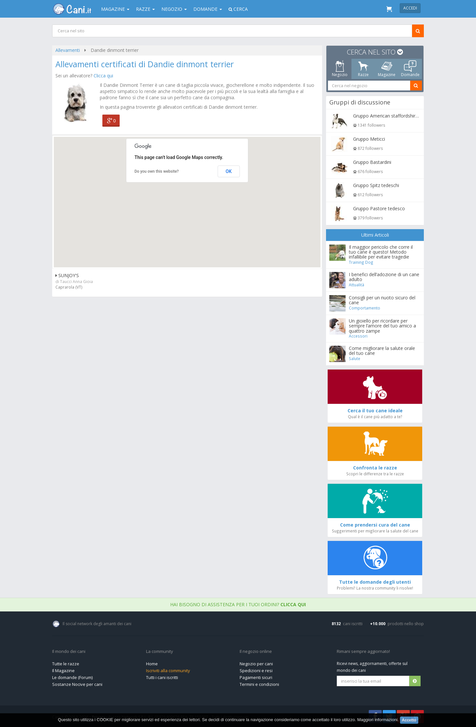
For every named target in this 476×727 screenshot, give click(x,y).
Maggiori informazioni (377, 719)
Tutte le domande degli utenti (375, 582)
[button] (187, 196)
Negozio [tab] (340, 68)
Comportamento (364, 307)
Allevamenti (67, 50)
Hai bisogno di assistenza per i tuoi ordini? (238, 604)
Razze (145, 9)
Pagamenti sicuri (256, 677)
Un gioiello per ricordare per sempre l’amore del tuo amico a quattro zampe (382, 326)
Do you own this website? (157, 171)
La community (159, 651)
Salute (355, 358)
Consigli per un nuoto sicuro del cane (382, 300)
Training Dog (361, 262)
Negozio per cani (256, 664)
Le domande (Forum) (72, 677)
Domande (207, 9)
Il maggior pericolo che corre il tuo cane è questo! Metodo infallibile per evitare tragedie (381, 252)
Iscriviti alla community (168, 670)
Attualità (356, 284)
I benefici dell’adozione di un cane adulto (384, 276)
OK (229, 171)
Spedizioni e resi (256, 670)
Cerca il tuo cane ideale (375, 410)
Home (152, 664)
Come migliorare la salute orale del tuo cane (382, 350)
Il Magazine (63, 670)
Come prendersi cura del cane (375, 525)
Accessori (358, 336)
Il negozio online (256, 651)
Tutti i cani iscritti (162, 677)
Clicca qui (103, 75)
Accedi (410, 8)
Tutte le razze (65, 664)
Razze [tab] (363, 68)
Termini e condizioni (259, 684)
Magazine (115, 9)
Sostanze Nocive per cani (77, 684)
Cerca (238, 9)
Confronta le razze (375, 468)
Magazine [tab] (386, 68)
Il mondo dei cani (68, 651)
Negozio (174, 9)
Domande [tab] (410, 68)
